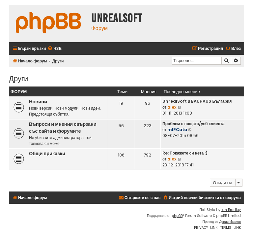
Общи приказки (47, 153)
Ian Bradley (231, 209)
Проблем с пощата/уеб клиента (193, 123)
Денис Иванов (230, 221)
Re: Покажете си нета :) (185, 153)
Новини (38, 101)
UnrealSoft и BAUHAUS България (197, 101)
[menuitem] (54, 48)
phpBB (177, 215)
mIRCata (177, 129)
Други (18, 78)
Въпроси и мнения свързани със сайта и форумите (63, 127)
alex (172, 107)
